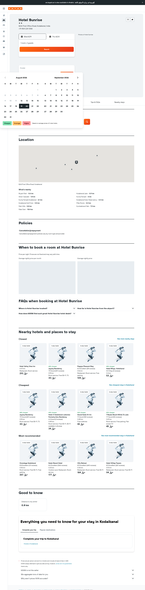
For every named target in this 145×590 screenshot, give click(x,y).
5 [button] (52, 63)
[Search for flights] (4, 15)
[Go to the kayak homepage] (15, 8)
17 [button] (41, 74)
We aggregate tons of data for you (77, 574)
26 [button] (52, 79)
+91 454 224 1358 (25, 28)
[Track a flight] (4, 36)
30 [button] (36, 85)
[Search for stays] (4, 20)
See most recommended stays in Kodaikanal (117, 436)
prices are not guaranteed (64, 563)
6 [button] (57, 63)
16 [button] (36, 74)
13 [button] (58, 68)
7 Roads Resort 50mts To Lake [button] (117, 415)
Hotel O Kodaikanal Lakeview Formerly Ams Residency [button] (59, 416)
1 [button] (68, 58)
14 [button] (63, 68)
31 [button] (41, 85)
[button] (142, 2)
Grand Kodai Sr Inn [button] (84, 415)
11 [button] (47, 68)
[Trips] (4, 47)
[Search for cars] (4, 25)
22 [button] (69, 74)
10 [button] (42, 68)
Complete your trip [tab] (29, 530)
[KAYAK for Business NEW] (4, 41)
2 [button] (36, 63)
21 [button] (63, 74)
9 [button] (36, 68)
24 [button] (42, 79)
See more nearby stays (125, 339)
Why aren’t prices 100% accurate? (77, 578)
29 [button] (69, 79)
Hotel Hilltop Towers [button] (113, 463)
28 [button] (63, 79)
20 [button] (58, 74)
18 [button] (47, 74)
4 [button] (47, 63)
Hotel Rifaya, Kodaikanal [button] (115, 369)
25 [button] (47, 79)
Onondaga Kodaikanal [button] (28, 463)
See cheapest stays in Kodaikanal (121, 385)
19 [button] (52, 74)
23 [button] (36, 79)
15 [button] (69, 68)
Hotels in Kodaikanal (31, 544)
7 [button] (63, 63)
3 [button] (41, 63)
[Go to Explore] (4, 31)
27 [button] (58, 79)
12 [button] (52, 68)
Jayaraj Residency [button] (55, 369)
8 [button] (68, 63)
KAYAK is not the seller (77, 570)
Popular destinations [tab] (47, 530)
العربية (92, 2)
